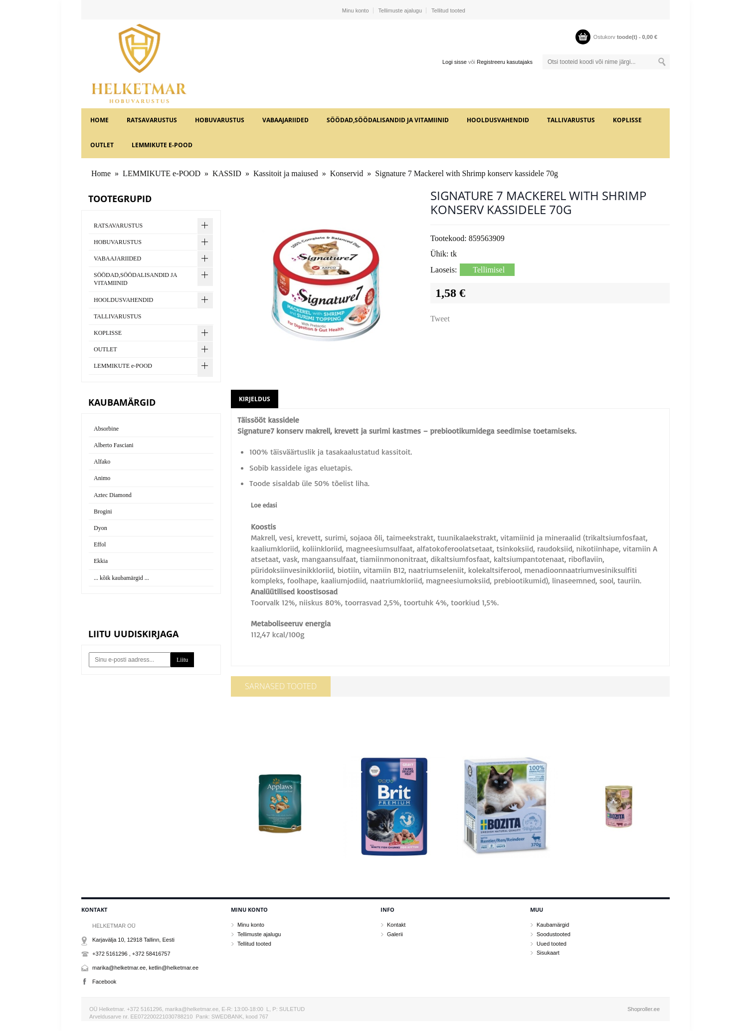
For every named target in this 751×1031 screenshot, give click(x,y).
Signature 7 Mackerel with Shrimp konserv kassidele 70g (466, 173)
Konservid (347, 173)
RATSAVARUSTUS (152, 120)
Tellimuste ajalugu (400, 10)
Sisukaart (548, 953)
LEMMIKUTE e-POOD (162, 145)
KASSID (226, 173)
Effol (100, 544)
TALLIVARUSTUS (571, 120)
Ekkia (101, 560)
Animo (102, 478)
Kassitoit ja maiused (285, 173)
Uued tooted (551, 944)
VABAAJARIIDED (285, 120)
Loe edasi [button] (264, 505)
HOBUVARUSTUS (219, 120)
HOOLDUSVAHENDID (498, 120)
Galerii (395, 934)
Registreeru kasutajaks (505, 62)
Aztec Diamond (113, 495)
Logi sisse (454, 62)
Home (99, 120)
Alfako (102, 461)
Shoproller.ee (643, 1009)
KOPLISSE (627, 120)
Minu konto (355, 10)
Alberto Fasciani (114, 445)
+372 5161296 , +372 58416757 (131, 954)
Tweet (440, 318)
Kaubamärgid (553, 925)
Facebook (104, 982)
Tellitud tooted (448, 10)
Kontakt (396, 925)
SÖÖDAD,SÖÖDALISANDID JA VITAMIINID (388, 120)
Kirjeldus (254, 399)
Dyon (100, 527)
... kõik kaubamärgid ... (121, 577)
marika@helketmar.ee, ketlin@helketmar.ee (145, 968)
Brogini (103, 511)
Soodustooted (553, 934)
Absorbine (106, 428)
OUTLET (102, 145)
